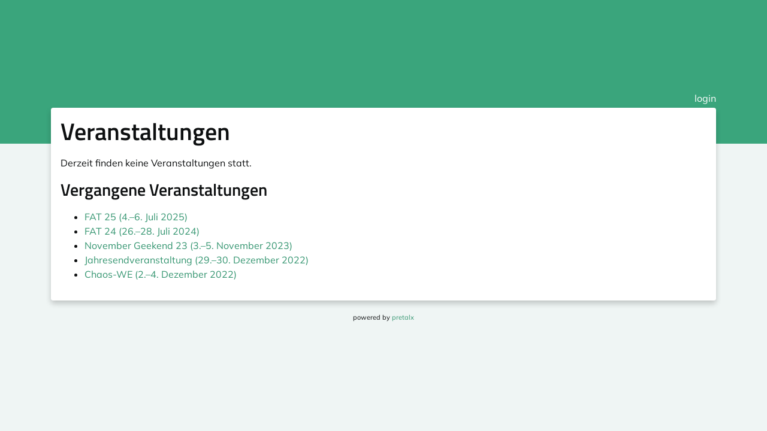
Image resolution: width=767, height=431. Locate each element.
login (705, 98)
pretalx (403, 317)
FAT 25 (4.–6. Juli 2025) (136, 217)
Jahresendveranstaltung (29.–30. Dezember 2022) (196, 260)
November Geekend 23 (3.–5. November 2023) (188, 245)
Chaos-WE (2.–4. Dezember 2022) (160, 274)
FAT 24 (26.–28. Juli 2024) (142, 231)
